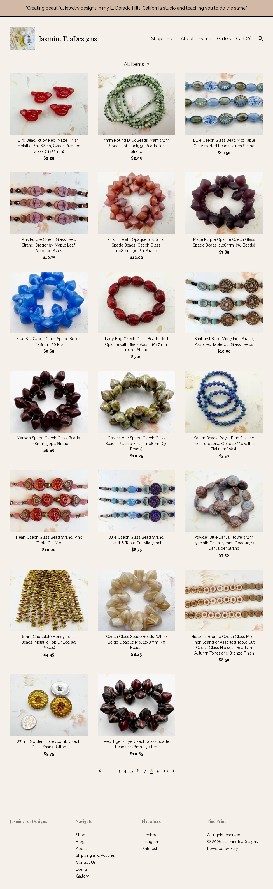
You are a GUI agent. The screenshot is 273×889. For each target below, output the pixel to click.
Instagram (150, 841)
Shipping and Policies (95, 855)
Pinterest (149, 848)
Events (205, 38)
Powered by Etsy (222, 848)
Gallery (224, 38)
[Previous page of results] (100, 770)
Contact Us (86, 862)
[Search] (261, 39)
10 (166, 770)
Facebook (151, 835)
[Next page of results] (173, 770)
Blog (171, 38)
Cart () (243, 38)
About (187, 38)
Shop (156, 38)
